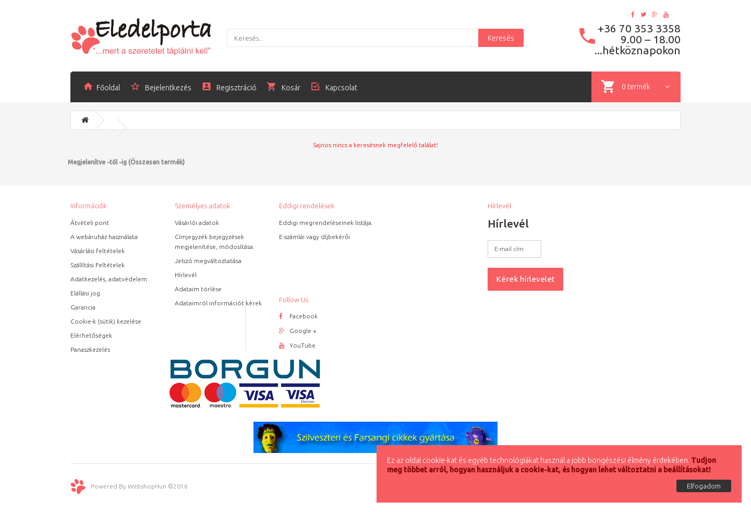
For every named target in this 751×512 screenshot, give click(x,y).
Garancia (82, 307)
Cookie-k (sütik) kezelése (105, 321)
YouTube (297, 345)
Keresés (501, 38)
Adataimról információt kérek (218, 303)
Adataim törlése (198, 288)
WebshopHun (147, 486)
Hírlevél (186, 274)
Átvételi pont (89, 222)
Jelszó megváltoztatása (208, 260)
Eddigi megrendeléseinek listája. (326, 222)
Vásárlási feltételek (97, 250)
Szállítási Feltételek (97, 264)
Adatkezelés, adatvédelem (108, 279)
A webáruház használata (104, 236)
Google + (298, 330)
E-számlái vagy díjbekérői (314, 236)
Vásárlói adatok (197, 222)
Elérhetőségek (91, 335)
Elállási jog (85, 293)
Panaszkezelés (90, 349)
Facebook (298, 316)
